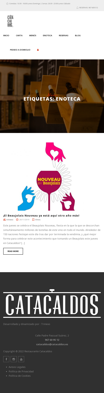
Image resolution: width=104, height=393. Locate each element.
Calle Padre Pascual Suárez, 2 (52, 335)
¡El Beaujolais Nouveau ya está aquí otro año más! (41, 215)
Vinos (37, 219)
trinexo (9, 219)
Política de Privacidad (21, 371)
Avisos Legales (17, 367)
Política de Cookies (20, 375)
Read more (13, 251)
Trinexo (45, 324)
